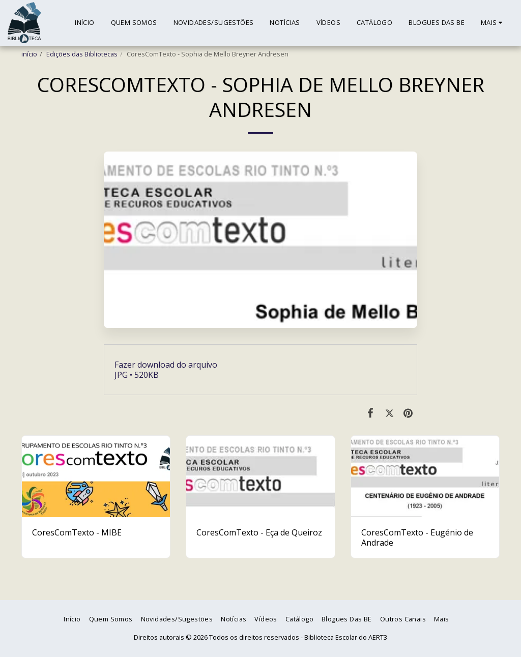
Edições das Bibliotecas (82, 53)
